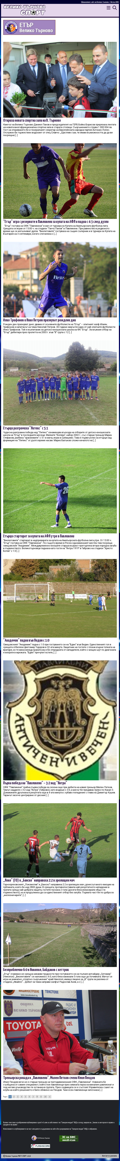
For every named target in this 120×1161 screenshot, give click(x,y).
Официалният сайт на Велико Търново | (96, 2)
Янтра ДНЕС (115, 2)
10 (45, 1097)
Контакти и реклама (109, 1156)
